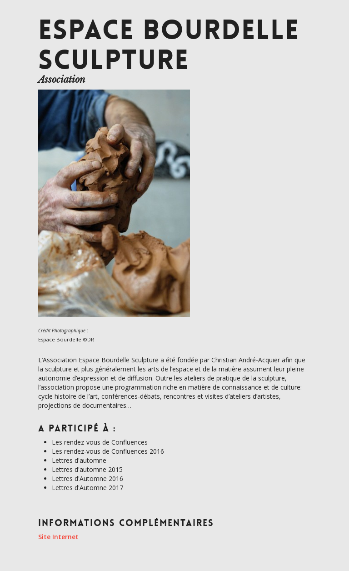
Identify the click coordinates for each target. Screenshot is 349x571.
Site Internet (58, 536)
